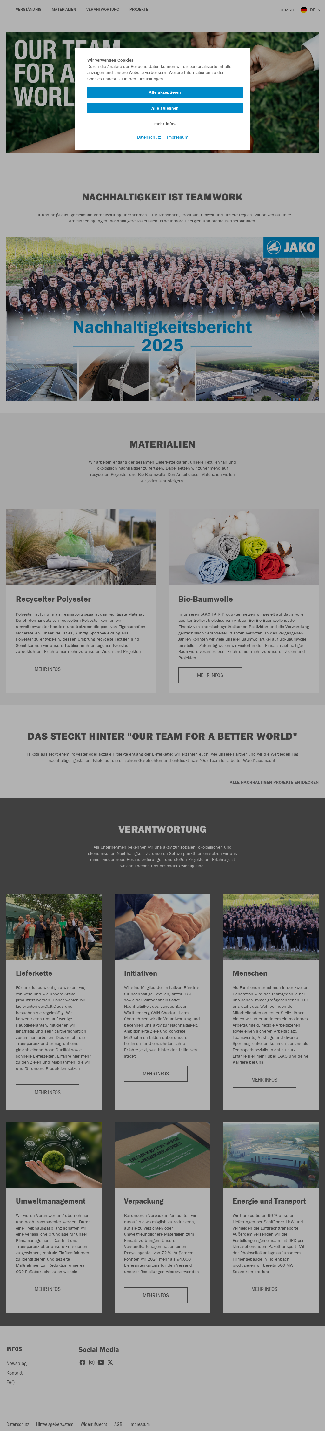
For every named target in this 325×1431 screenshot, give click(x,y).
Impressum (177, 137)
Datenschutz (149, 137)
